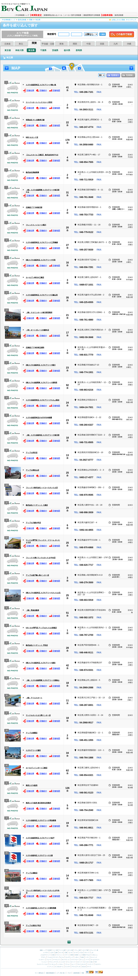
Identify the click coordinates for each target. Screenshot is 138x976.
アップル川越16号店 (33, 523)
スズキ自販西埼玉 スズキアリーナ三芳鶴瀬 (42, 242)
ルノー (73, 964)
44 (6, 836)
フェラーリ (90, 964)
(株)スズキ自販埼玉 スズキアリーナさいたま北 (43, 593)
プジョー (67, 964)
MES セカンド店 (32, 137)
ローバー (79, 962)
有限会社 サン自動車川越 (35, 120)
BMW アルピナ (87, 955)
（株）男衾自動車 (32, 610)
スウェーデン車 (93, 950)
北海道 (7, 44)
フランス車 (77, 950)
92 (67, 385)
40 (6, 765)
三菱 (65, 952)
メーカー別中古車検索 (73, 15)
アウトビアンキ (76, 966)
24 (67, 402)
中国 (88, 44)
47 (6, 888)
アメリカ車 (62, 950)
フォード (48, 959)
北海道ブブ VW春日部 (34, 207)
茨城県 (55, 50)
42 (67, 665)
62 (67, 770)
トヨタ (52, 952)
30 (6, 590)
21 (67, 315)
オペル (62, 957)
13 (6, 293)
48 (6, 906)
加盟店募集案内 (50, 973)
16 (67, 262)
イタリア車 (85, 950)
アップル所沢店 (31, 453)
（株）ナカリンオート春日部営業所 (39, 312)
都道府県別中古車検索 (91, 15)
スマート (66, 955)
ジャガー (63, 962)
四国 (102, 44)
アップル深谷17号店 (33, 925)
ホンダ (61, 952)
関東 (31, 20)
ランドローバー (71, 962)
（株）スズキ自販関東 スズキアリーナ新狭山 (42, 680)
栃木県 (67, 50)
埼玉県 (37, 20)
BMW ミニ (78, 955)
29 (67, 507)
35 (67, 297)
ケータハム (53, 964)
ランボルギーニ (59, 966)
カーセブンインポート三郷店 (36, 768)
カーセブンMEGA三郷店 (35, 277)
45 (6, 853)
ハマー (87, 957)
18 (6, 380)
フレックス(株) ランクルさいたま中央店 (40, 558)
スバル (70, 952)
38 (6, 730)
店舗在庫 (28, 90)
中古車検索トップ (22, 15)
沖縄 (129, 44)
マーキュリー (56, 959)
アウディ (43, 957)
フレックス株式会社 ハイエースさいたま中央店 (42, 892)
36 (6, 695)
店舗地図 (54, 90)
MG (92, 962)
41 (67, 87)
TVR (95, 962)
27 (67, 245)
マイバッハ (59, 955)
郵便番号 (51, 34)
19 (6, 398)
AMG (53, 955)
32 (6, 625)
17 (67, 332)
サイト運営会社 (39, 973)
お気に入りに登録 (118, 20)
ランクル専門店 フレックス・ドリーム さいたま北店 (43, 541)
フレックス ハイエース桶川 (36, 225)
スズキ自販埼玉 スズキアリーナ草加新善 (41, 820)
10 (6, 240)
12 (6, 275)
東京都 (8, 50)
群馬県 (79, 50)
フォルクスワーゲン (53, 957)
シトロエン (60, 964)
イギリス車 (70, 950)
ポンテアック (65, 959)
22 (67, 122)
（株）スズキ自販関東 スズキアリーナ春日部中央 (42, 191)
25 (67, 472)
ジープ (87, 959)
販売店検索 (119, 15)
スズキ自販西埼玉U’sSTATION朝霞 (39, 418)
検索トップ (43, 950)
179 (67, 140)
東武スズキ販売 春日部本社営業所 (38, 803)
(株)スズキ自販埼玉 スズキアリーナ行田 (40, 260)
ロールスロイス (95, 959)
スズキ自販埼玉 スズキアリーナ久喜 (39, 855)
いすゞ (93, 952)
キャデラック (69, 957)
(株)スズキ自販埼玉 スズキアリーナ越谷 (40, 663)
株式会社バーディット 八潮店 (37, 505)
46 (67, 858)
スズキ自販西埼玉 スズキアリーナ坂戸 (40, 838)
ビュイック (94, 957)
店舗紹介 (41, 90)
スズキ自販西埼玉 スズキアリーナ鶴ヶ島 (41, 85)
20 (67, 227)
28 (6, 555)
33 (6, 643)
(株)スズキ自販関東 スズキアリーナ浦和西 (41, 383)
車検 (83, 973)
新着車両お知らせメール (53, 15)
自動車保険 (107, 15)
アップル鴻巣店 (31, 873)
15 (6, 328)
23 (67, 367)
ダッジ (82, 959)
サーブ (89, 966)
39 (6, 748)
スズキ (81, 952)
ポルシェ (95, 955)
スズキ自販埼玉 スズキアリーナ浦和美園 (41, 908)
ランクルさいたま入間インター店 (38, 715)
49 (6, 923)
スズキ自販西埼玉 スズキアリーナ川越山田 (42, 295)
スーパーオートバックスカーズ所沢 (39, 102)
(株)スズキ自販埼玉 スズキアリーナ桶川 (40, 365)
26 (6, 520)
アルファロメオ (81, 964)
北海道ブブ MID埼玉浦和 (35, 348)
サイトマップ (131, 20)
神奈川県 (19, 50)
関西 (75, 44)
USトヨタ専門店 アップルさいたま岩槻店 (41, 628)
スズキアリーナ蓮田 (33, 750)
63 (67, 910)
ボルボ (84, 966)
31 (67, 192)
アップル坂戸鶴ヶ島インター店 (37, 575)
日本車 (50, 950)
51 (67, 612)
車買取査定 (36, 15)
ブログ (69, 973)
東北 (21, 44)
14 (6, 310)
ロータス (86, 962)
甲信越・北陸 (48, 44)
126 (67, 788)
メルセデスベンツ (45, 955)
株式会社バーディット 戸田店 (37, 645)
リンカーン (42, 959)
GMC (82, 957)
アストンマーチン (54, 962)
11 (6, 258)
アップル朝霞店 (31, 733)
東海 (61, 44)
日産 (56, 952)
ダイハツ (86, 952)
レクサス (45, 952)
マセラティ (98, 964)
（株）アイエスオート (34, 698)
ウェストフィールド (42, 964)
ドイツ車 (55, 950)
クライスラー (75, 959)
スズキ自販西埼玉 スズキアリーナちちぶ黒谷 (42, 400)
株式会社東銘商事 (32, 172)
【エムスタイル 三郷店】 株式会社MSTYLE (42, 155)
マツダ (76, 952)
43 (6, 818)
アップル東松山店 (32, 470)
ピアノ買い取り (61, 973)
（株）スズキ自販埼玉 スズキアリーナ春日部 (42, 435)
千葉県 (43, 50)
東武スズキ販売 (31, 785)
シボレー (77, 957)
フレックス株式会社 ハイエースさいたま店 (42, 488)
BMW (72, 955)
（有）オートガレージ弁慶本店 (37, 330)
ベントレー (44, 962)
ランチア (67, 966)
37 (67, 560)
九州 (115, 44)
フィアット (50, 966)
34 (6, 660)
